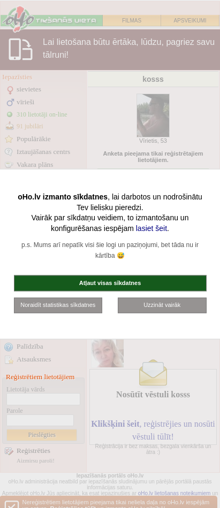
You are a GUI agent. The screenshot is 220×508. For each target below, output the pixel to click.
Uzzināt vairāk (161, 305)
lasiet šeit (151, 228)
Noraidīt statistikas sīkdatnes (57, 305)
